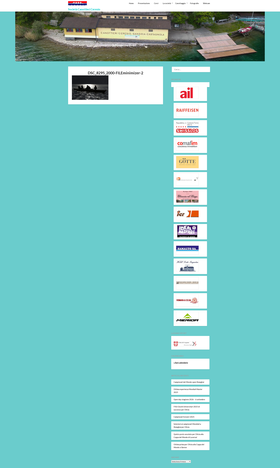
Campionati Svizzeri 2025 (184, 417)
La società (167, 3)
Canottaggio (180, 3)
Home (131, 3)
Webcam (206, 3)
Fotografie (194, 3)
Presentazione (144, 3)
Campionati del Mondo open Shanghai (189, 382)
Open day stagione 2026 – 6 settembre (189, 399)
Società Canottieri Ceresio (84, 9)
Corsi (156, 3)
